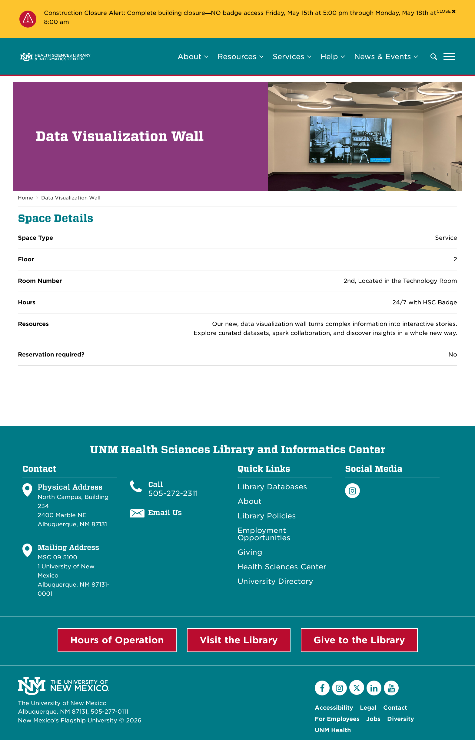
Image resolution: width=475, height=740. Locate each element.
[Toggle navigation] (449, 56)
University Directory (275, 581)
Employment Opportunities (264, 534)
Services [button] (292, 56)
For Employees (337, 718)
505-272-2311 (173, 493)
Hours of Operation (117, 640)
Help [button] (333, 56)
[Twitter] (356, 687)
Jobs (373, 718)
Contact (395, 707)
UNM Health (333, 730)
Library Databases (272, 487)
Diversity (400, 718)
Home (25, 198)
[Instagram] (352, 490)
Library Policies (267, 516)
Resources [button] (241, 56)
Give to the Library (359, 640)
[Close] (446, 11)
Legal (368, 707)
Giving (250, 552)
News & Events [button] (386, 56)
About (249, 501)
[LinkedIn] (374, 688)
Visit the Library (239, 640)
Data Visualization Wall (71, 198)
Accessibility (334, 707)
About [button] (193, 56)
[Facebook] (322, 688)
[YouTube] (391, 688)
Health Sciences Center (282, 567)
